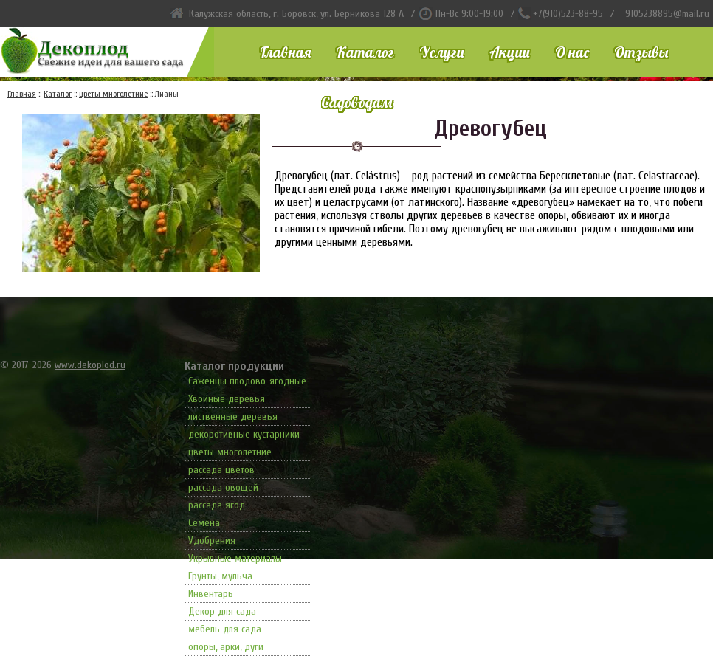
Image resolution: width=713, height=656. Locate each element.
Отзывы (641, 52)
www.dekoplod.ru (90, 365)
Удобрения (211, 540)
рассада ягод (216, 505)
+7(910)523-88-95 (568, 13)
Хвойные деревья (226, 399)
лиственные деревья (233, 416)
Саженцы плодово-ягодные (247, 381)
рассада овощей (223, 487)
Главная (285, 52)
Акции (509, 52)
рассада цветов (221, 469)
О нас (572, 52)
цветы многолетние (230, 452)
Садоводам (356, 102)
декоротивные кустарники (244, 434)
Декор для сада (222, 611)
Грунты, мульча (220, 576)
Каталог (365, 52)
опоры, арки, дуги (226, 647)
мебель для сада (224, 629)
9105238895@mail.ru (667, 13)
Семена (204, 523)
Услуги (441, 52)
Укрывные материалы (235, 558)
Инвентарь (210, 593)
